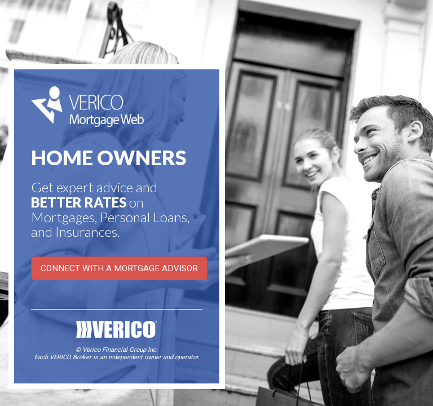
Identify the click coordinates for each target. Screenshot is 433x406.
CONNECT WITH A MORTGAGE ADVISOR (119, 268)
